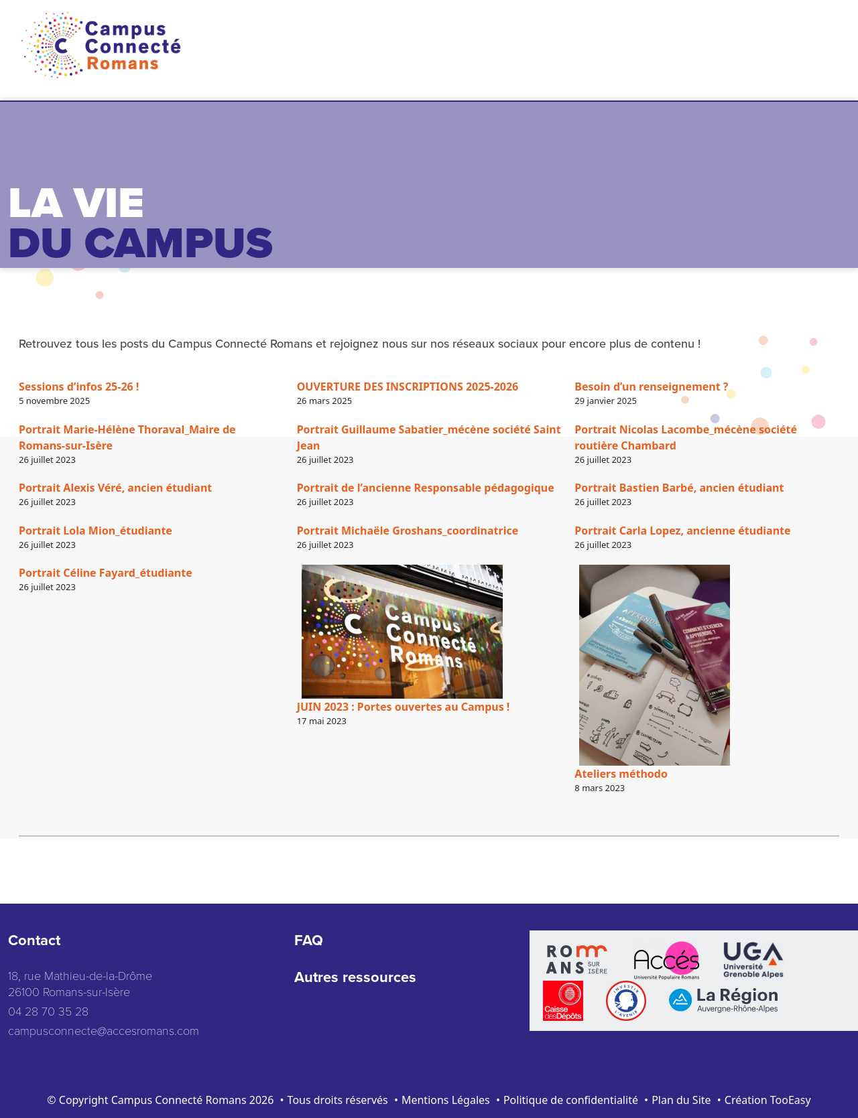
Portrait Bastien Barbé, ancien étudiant (679, 487)
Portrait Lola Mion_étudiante (95, 530)
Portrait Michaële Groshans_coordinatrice (408, 530)
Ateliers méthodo (621, 773)
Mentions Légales (446, 1100)
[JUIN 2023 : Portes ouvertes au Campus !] (402, 632)
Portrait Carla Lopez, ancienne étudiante (682, 530)
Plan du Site (681, 1100)
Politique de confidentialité (570, 1100)
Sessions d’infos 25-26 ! (79, 386)
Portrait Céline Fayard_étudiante (105, 572)
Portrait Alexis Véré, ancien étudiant (115, 487)
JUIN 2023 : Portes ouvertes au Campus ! (403, 706)
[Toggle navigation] (821, 37)
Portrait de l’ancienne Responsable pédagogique (425, 487)
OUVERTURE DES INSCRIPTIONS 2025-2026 (408, 386)
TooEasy (790, 1100)
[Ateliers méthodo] (654, 665)
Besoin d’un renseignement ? (651, 386)
